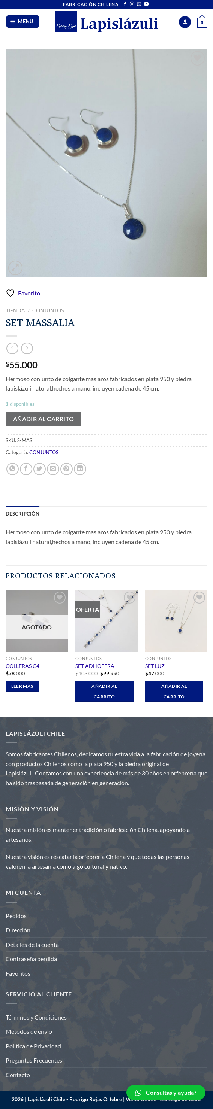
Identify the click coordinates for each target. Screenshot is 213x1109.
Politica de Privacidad (33, 1045)
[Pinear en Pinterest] (66, 469)
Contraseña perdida (31, 958)
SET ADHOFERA (94, 666)
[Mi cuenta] (185, 22)
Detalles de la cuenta (32, 944)
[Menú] (22, 21)
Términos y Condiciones (36, 1017)
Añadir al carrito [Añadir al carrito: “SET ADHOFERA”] (104, 691)
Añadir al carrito (43, 419)
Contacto (18, 1074)
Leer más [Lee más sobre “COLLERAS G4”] (22, 686)
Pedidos (16, 915)
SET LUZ (155, 666)
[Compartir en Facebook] (26, 469)
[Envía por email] (53, 469)
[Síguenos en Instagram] (132, 4)
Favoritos (18, 973)
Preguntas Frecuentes (34, 1060)
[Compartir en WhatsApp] (12, 469)
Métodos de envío (29, 1031)
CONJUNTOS (48, 310)
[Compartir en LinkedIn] (80, 469)
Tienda (15, 310)
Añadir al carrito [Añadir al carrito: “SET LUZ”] (174, 691)
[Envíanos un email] (139, 4)
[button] (166, 1092)
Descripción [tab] (22, 514)
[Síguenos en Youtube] (146, 4)
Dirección (18, 929)
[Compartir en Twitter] (39, 469)
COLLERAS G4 (22, 666)
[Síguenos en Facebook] (125, 4)
